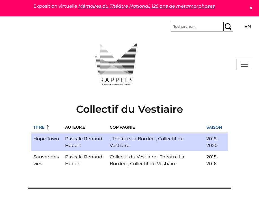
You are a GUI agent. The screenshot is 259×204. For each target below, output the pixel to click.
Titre (38, 127)
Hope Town (46, 138)
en (247, 26)
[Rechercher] (197, 26)
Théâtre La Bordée (133, 138)
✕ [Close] (250, 8)
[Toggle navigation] (244, 64)
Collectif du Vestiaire (133, 157)
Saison (214, 127)
